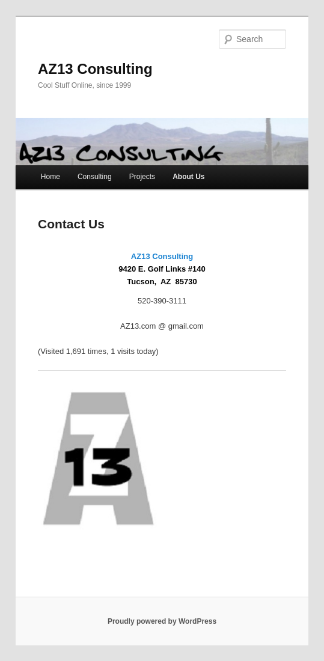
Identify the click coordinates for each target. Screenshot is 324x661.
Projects (142, 176)
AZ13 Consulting (95, 69)
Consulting (95, 176)
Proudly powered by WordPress (162, 621)
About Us (188, 176)
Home (50, 176)
